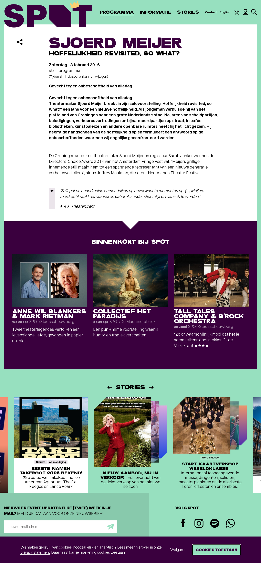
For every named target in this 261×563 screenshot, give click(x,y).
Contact (211, 12)
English (225, 12)
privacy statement (35, 552)
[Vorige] (109, 387)
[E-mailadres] (60, 526)
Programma (117, 12)
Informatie (155, 12)
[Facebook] (183, 523)
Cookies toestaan (216, 549)
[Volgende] (151, 387)
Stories (188, 12)
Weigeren (178, 549)
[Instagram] (199, 524)
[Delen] (19, 42)
